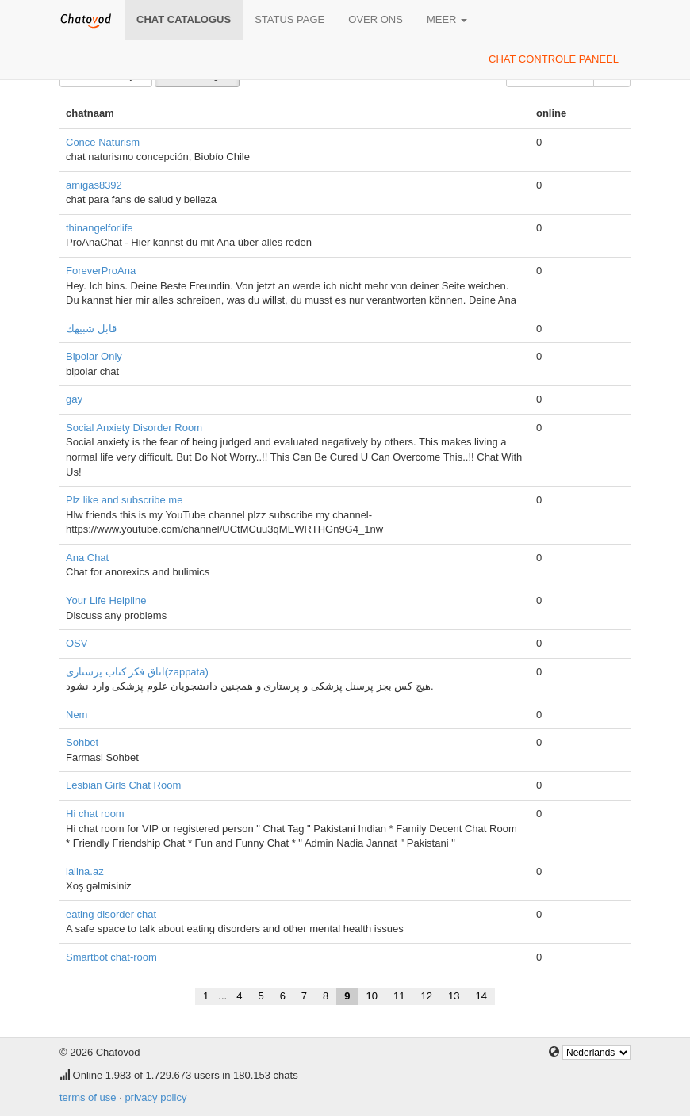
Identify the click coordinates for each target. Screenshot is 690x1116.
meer (447, 19)
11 (398, 996)
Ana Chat (87, 558)
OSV (76, 643)
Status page (289, 19)
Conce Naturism (103, 142)
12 (426, 996)
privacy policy (155, 1097)
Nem (76, 714)
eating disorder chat (111, 914)
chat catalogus (183, 19)
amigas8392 (94, 185)
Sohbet (82, 742)
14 (480, 996)
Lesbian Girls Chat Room (123, 785)
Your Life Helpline (106, 600)
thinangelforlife (99, 228)
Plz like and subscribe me (124, 500)
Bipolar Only (94, 356)
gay (74, 399)
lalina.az (85, 871)
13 (453, 996)
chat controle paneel (554, 59)
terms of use (88, 1097)
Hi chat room (95, 814)
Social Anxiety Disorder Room (134, 428)
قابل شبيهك (91, 328)
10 (372, 996)
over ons (375, 19)
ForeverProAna (101, 271)
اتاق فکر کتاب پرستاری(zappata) (137, 672)
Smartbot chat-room (111, 957)
